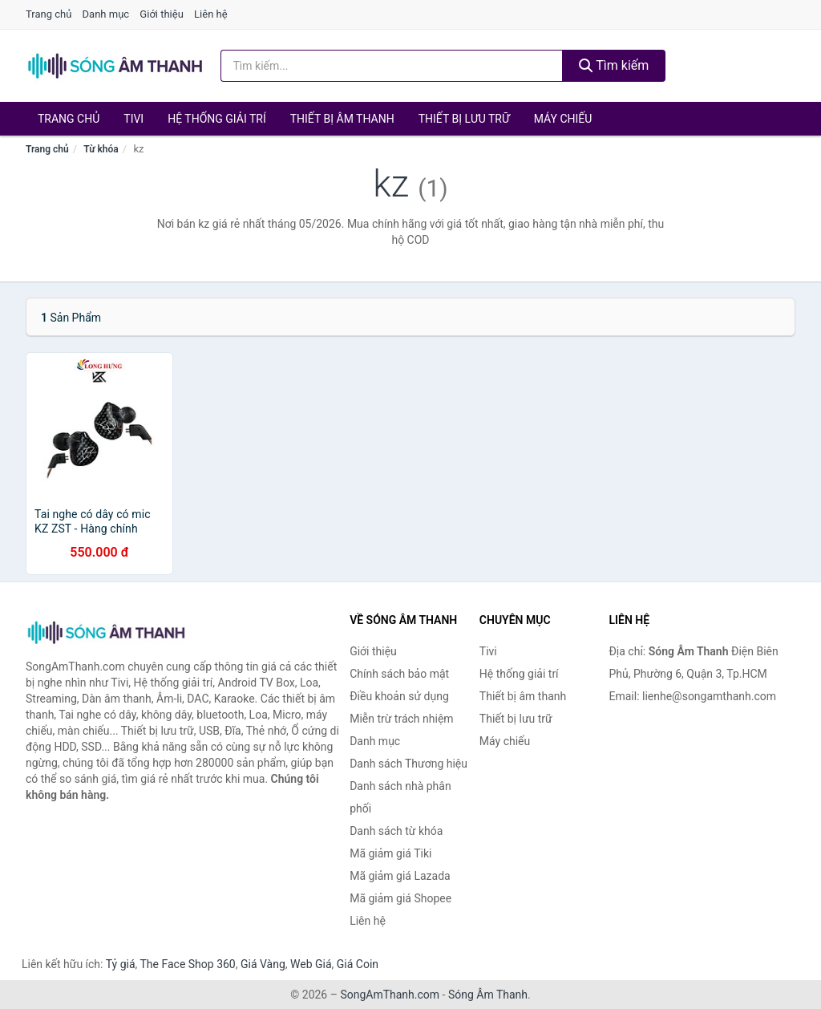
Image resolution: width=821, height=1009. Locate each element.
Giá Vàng (263, 964)
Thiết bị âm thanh (342, 118)
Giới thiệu (161, 14)
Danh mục (106, 14)
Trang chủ (48, 14)
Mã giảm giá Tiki (390, 853)
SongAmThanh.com (389, 994)
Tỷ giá (120, 964)
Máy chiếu (563, 118)
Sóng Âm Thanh (488, 994)
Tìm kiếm (614, 65)
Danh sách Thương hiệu (408, 763)
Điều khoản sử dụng (399, 696)
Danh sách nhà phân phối (400, 797)
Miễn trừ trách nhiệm (401, 718)
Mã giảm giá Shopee (400, 898)
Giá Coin (357, 964)
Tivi (133, 118)
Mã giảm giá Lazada (400, 875)
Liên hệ (211, 14)
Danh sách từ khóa (396, 831)
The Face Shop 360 (187, 964)
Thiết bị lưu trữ (464, 118)
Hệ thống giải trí (217, 118)
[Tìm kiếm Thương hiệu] (391, 66)
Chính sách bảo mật (399, 673)
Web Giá (311, 964)
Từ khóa (100, 149)
